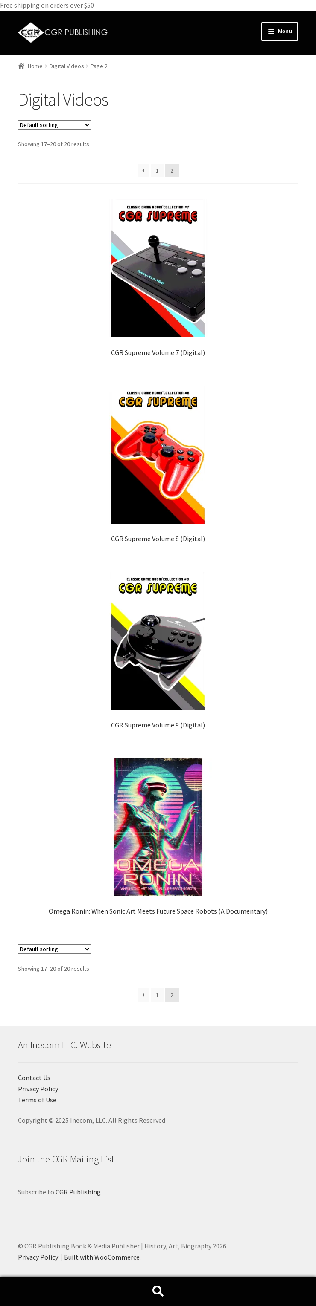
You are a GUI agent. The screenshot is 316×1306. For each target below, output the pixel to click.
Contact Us (34, 1077)
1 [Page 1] (157, 170)
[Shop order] (54, 125)
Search (158, 1291)
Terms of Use (37, 1100)
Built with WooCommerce (102, 1257)
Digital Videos (67, 66)
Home (35, 66)
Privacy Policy (38, 1088)
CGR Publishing (78, 1192)
